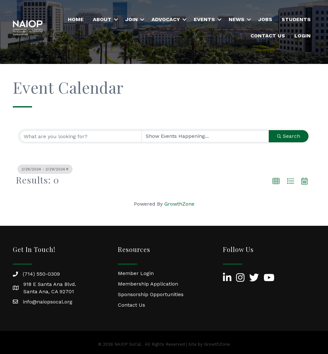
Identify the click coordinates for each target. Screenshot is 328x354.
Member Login (136, 273)
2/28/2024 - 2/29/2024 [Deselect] (45, 169)
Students (296, 19)
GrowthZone (179, 204)
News (236, 19)
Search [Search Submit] (288, 136)
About (102, 19)
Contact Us (267, 36)
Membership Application (148, 284)
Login (302, 36)
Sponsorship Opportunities (151, 294)
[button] (276, 181)
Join (131, 19)
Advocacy (166, 19)
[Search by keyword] (81, 136)
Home (76, 19)
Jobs (265, 19)
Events (204, 19)
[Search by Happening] (205, 136)
